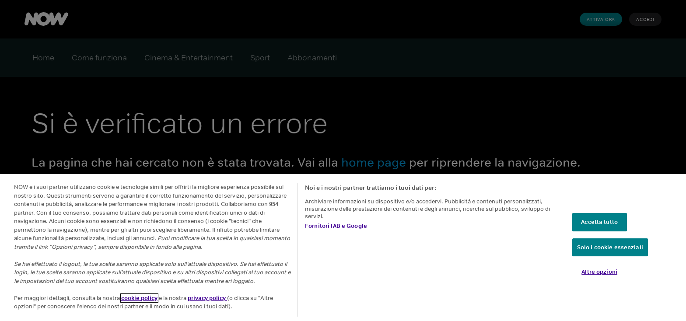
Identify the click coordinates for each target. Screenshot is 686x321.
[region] (343, 247)
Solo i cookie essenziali (610, 247)
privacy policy (207, 298)
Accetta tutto (599, 222)
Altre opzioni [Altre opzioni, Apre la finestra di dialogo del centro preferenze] (599, 272)
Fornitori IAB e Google (336, 226)
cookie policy (139, 298)
